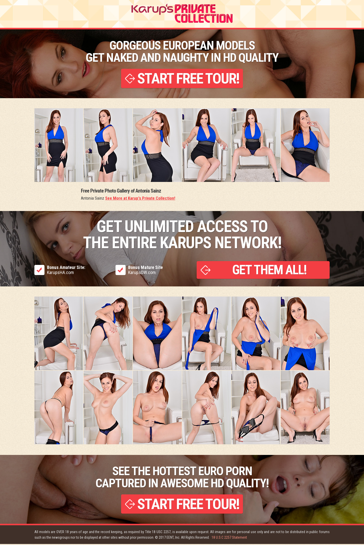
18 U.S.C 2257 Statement (229, 538)
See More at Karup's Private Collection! (140, 198)
